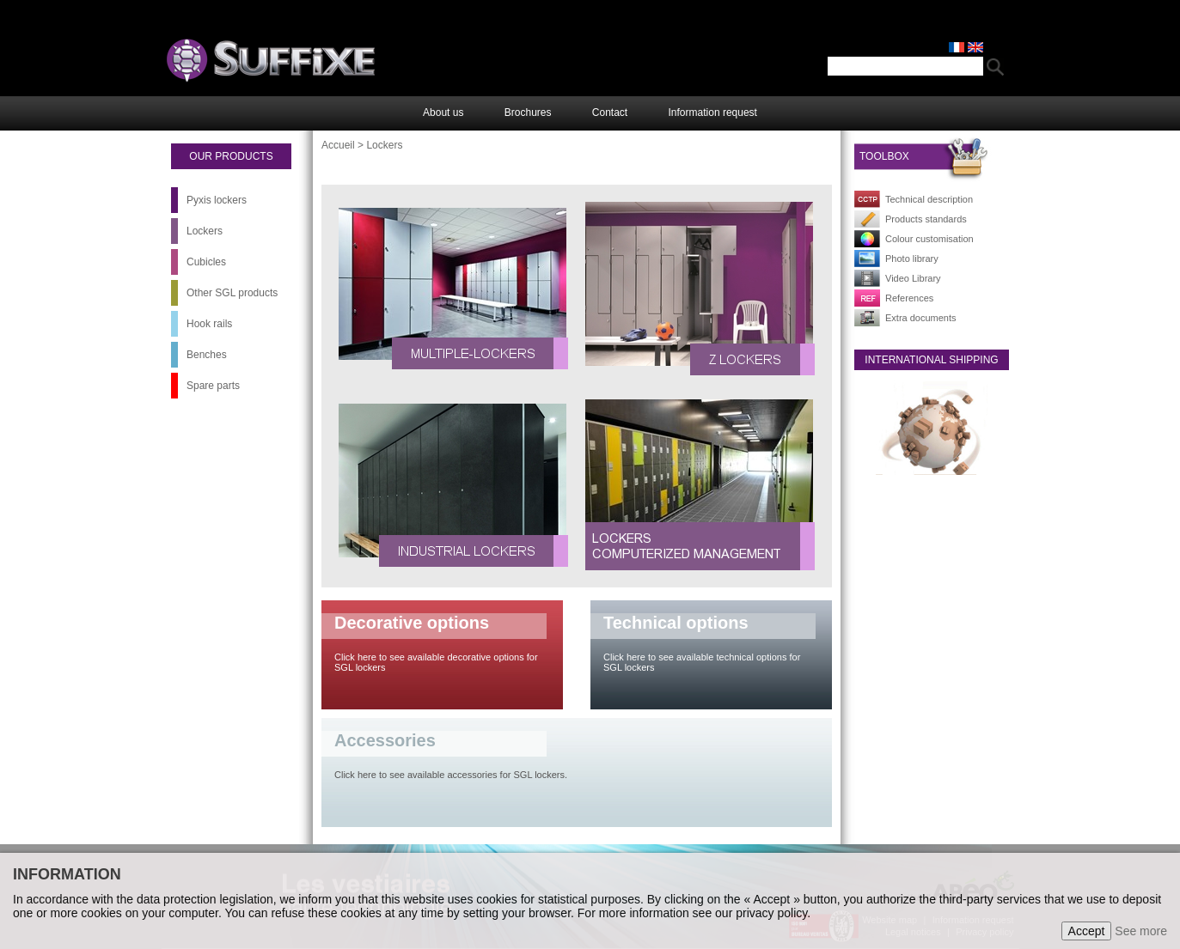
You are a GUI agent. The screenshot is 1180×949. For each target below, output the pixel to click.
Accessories (385, 740)
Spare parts (213, 386)
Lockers (204, 231)
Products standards (926, 219)
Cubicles (206, 262)
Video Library (913, 278)
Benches (206, 355)
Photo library (911, 258)
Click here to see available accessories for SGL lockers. (450, 775)
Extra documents (921, 318)
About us (443, 112)
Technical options (676, 622)
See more (1141, 931)
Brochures (528, 112)
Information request (713, 112)
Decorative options (411, 622)
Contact (609, 112)
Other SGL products (232, 293)
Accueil (338, 145)
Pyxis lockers (216, 200)
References (909, 298)
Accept (1086, 931)
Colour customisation (929, 239)
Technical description (929, 199)
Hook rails (209, 324)
